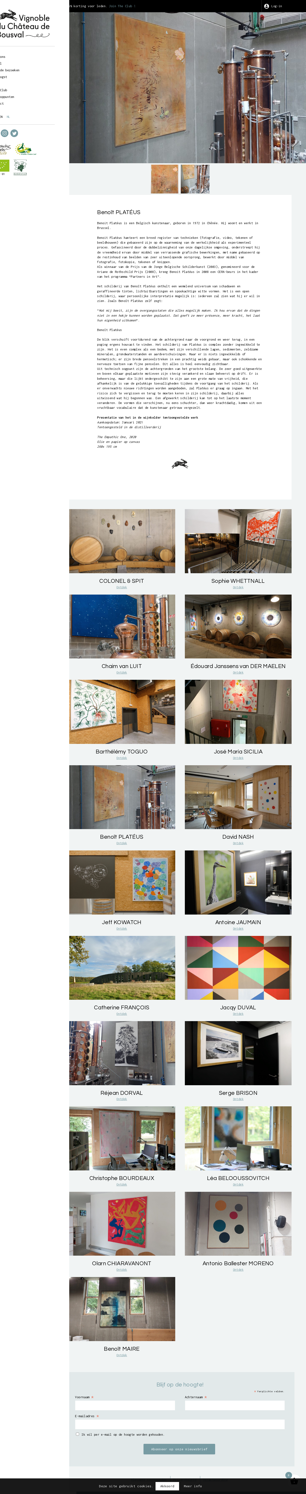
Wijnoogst (23, 74)
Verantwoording (231, 1466)
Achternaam (208, 1383)
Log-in (281, 6)
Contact (21, 101)
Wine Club (23, 88)
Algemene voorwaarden (156, 1466)
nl (33, 114)
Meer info (193, 1486)
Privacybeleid (197, 1466)
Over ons (22, 54)
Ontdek (139, 623)
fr (16, 114)
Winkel (20, 61)
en (25, 114)
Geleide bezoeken (30, 68)
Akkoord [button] (167, 1486)
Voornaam (110, 1383)
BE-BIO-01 (21, 171)
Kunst (19, 81)
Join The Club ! (152, 6)
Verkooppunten (27, 95)
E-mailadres (113, 1401)
